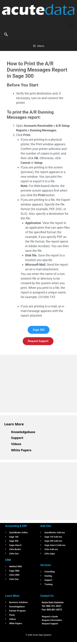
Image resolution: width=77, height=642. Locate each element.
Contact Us (47, 595)
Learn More (14, 424)
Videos (16, 444)
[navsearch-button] (6, 34)
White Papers (21, 450)
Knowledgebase (23, 432)
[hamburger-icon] (71, 24)
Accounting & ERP (16, 526)
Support (17, 438)
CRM (8, 560)
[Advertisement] (29, 383)
